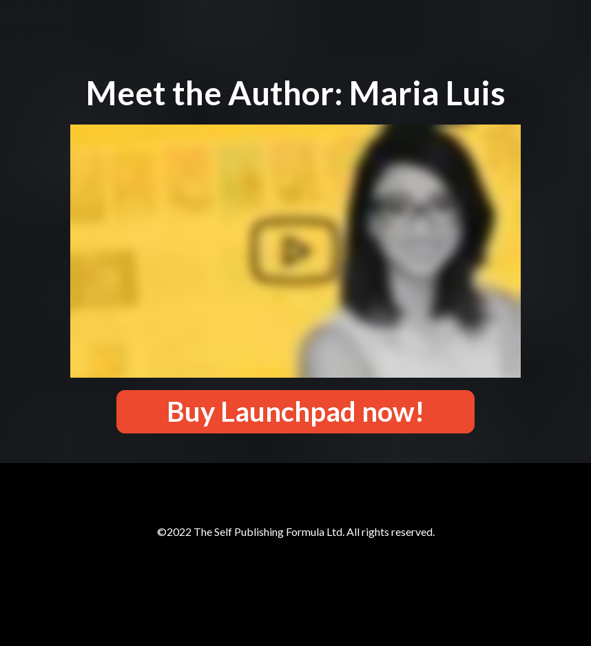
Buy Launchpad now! (295, 411)
